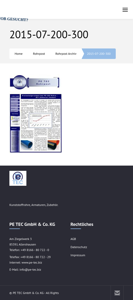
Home (18, 54)
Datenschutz (79, 247)
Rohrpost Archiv (66, 54)
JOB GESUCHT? (16, 24)
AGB (73, 239)
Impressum (78, 255)
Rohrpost (39, 54)
